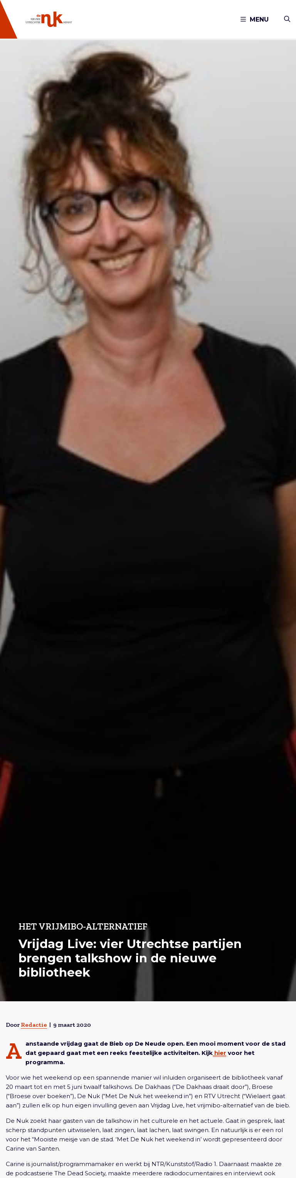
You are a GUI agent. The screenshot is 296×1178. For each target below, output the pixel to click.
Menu (254, 19)
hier (219, 1052)
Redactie (34, 1024)
